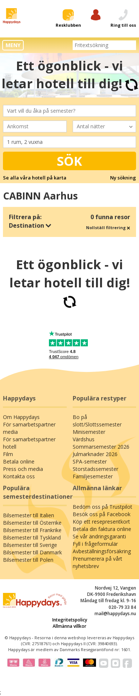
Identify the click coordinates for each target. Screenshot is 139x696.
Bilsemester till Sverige (30, 544)
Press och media (23, 468)
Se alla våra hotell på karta (34, 177)
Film (8, 454)
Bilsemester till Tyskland (32, 537)
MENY (13, 45)
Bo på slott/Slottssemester (97, 420)
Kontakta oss (19, 476)
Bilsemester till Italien (28, 515)
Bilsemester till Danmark (32, 552)
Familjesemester (93, 476)
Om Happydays (21, 416)
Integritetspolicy (69, 620)
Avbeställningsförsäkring (102, 551)
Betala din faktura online (102, 528)
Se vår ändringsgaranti (99, 536)
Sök (69, 160)
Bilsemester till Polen (28, 559)
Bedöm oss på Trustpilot (102, 506)
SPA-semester (90, 461)
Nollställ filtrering (108, 227)
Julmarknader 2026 (95, 454)
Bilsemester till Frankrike (32, 530)
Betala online (18, 461)
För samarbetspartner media (29, 428)
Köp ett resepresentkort (101, 521)
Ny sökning (123, 177)
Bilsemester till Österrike (32, 522)
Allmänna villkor (69, 626)
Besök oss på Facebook (101, 514)
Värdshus (84, 439)
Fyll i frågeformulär (95, 543)
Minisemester (89, 431)
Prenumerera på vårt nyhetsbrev (97, 562)
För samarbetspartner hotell (29, 443)
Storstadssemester (95, 468)
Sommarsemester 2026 (101, 446)
